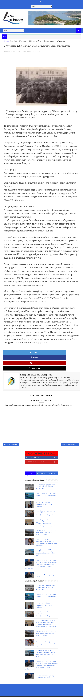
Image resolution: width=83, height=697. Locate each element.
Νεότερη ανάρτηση (11, 435)
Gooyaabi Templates (59, 690)
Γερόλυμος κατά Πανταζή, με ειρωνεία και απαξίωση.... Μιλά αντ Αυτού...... (46, 524)
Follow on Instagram (42, 458)
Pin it (53, 356)
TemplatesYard (34, 690)
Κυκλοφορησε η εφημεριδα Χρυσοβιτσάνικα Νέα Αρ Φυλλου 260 (45, 478)
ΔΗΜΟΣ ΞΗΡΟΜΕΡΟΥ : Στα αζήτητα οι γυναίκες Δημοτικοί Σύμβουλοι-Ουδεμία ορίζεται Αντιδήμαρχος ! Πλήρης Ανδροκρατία (41, 556)
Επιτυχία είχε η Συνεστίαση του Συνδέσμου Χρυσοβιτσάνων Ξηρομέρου (45, 504)
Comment (72, 356)
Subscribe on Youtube (42, 453)
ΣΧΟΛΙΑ (52, 465)
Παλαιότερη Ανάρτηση (70, 435)
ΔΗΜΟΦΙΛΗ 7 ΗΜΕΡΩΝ (41, 465)
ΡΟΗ (31, 465)
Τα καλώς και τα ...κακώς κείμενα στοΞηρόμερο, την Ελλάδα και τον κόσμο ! (45, 566)
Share (33, 356)
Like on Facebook (42, 449)
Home (6, 41)
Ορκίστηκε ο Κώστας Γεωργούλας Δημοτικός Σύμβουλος (44, 496)
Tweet (13, 356)
